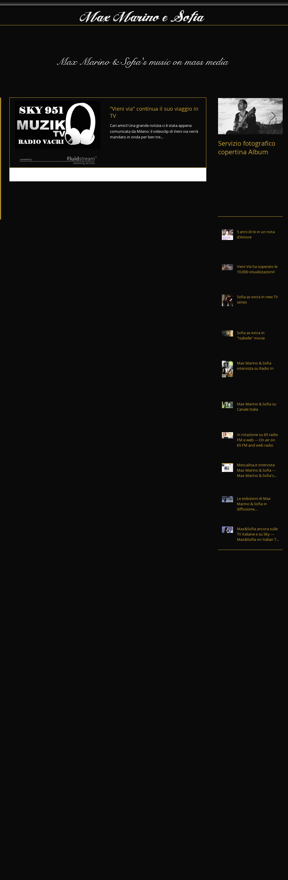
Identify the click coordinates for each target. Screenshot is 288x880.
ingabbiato (226, 818)
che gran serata (256, 707)
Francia (248, 586)
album (246, 669)
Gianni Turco (227, 595)
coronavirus (267, 753)
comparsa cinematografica (241, 744)
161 (218, 567)
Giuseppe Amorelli (233, 604)
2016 (255, 567)
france (257, 790)
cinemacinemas (248, 716)
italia (270, 827)
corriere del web (231, 762)
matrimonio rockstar (235, 855)
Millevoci (224, 632)
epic (219, 781)
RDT (219, 651)
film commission (231, 790)
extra (232, 781)
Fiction (270, 576)
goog (237, 800)
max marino (227, 865)
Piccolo (222, 641)
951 (218, 576)
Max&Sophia (227, 623)
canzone (244, 688)
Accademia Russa (243, 576)
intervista (224, 827)
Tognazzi (223, 660)
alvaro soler (268, 669)
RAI (274, 641)
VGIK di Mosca (250, 660)
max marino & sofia (234, 874)
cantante (224, 688)
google (252, 800)
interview (249, 818)
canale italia (268, 679)
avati (220, 679)
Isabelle (263, 604)
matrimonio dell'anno (236, 846)
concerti (223, 753)
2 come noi (236, 567)
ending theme (256, 772)
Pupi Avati (257, 641)
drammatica (227, 772)
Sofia (231, 651)
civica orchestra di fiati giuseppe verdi (247, 725)
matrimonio (266, 837)
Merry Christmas (260, 623)
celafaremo (226, 707)
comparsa (225, 734)
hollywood (225, 809)
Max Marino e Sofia (234, 614)
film (244, 781)
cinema (222, 716)
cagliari (245, 679)
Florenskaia (226, 586)
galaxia (222, 800)
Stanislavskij (252, 651)
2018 (268, 567)
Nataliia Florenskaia (255, 632)
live (248, 837)
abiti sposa (226, 669)
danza (257, 762)
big (231, 679)
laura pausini (228, 837)
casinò (262, 697)
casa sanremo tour (233, 697)
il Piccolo (247, 809)
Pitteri (238, 641)
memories (267, 874)
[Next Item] (273, 116)
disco (272, 762)
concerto (243, 753)
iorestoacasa (249, 827)
